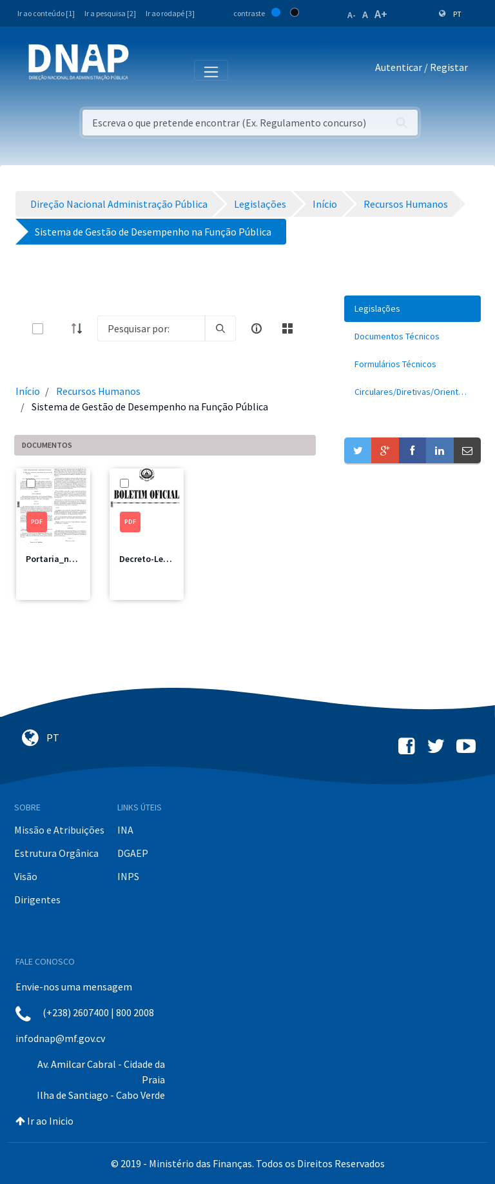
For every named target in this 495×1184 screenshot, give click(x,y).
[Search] (151, 328)
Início (27, 391)
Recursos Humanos (98, 391)
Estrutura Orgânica (56, 853)
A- (351, 15)
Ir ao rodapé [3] (170, 13)
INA (125, 829)
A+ (380, 13)
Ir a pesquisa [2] (110, 13)
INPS (128, 876)
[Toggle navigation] (147, 69)
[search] (220, 328)
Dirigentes (37, 899)
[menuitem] (412, 309)
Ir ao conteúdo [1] (46, 13)
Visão (25, 876)
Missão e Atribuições (59, 829)
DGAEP (132, 853)
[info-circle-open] (256, 328)
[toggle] (58, 328)
